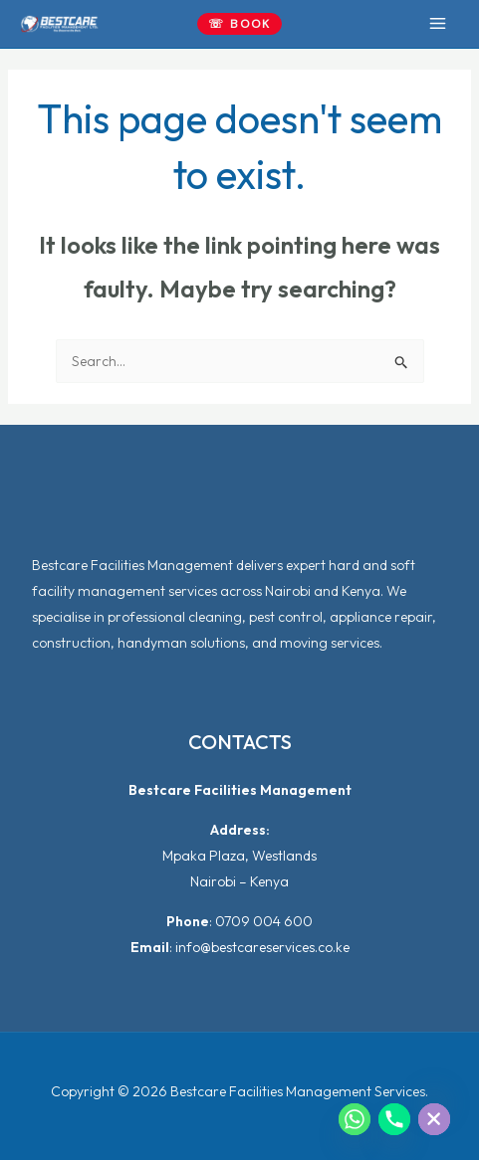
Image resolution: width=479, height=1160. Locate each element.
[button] (239, 24)
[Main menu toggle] (437, 24)
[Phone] (394, 1119)
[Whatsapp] (354, 1119)
